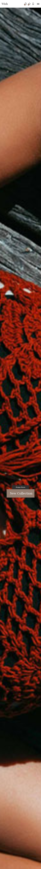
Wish (5, 3)
